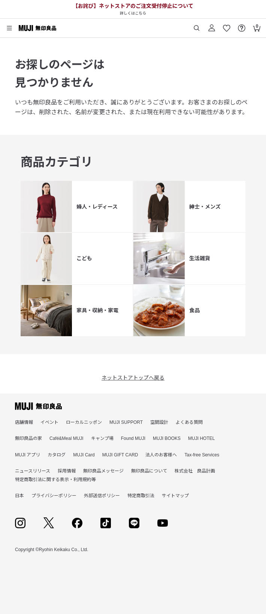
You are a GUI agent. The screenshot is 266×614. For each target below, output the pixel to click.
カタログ (57, 455)
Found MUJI (133, 438)
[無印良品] (38, 406)
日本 (19, 495)
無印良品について (149, 471)
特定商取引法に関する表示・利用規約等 (55, 479)
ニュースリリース (32, 471)
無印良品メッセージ (103, 471)
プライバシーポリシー (53, 495)
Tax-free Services (201, 455)
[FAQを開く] (241, 25)
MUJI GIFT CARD (120, 455)
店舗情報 (24, 422)
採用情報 (67, 471)
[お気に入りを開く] (226, 25)
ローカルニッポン (84, 422)
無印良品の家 (28, 438)
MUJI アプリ (27, 455)
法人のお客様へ (161, 455)
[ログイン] (211, 25)
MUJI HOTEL (201, 438)
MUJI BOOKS (167, 438)
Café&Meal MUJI (66, 438)
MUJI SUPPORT (126, 422)
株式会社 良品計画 (195, 471)
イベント (49, 422)
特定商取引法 (140, 495)
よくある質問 (189, 422)
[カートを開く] (256, 25)
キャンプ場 (102, 438)
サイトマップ (175, 495)
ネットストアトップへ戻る (133, 378)
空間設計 (159, 422)
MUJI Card (83, 455)
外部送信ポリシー (102, 495)
